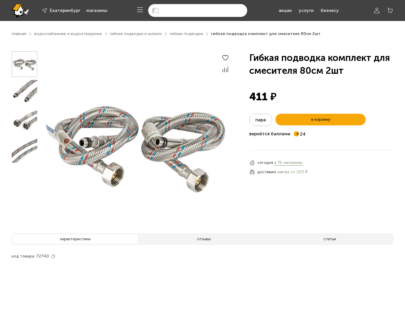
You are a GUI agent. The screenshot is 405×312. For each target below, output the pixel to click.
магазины (96, 10)
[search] (197, 10)
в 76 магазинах (288, 162)
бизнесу (330, 10)
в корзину (320, 119)
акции (285, 10)
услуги (306, 10)
